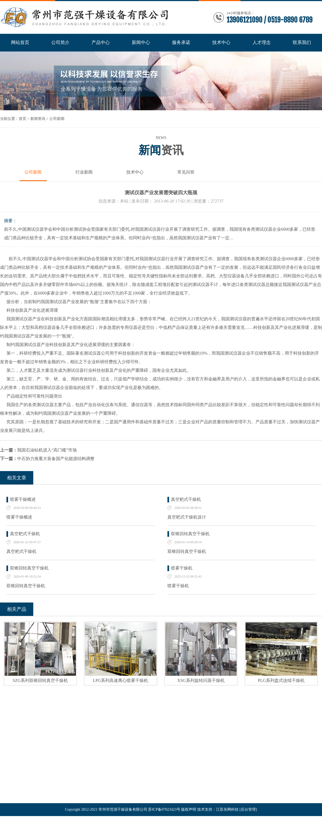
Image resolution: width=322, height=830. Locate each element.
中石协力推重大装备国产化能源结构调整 (55, 458)
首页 (22, 119)
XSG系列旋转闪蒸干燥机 (201, 680)
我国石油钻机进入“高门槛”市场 (47, 450)
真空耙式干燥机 (186, 499)
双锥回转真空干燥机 (190, 533)
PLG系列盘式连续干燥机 (281, 680)
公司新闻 (56, 119)
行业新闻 (84, 172)
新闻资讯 (37, 119)
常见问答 (186, 172)
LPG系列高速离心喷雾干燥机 (120, 680)
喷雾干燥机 (181, 568)
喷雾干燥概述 (23, 499)
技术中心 (135, 172)
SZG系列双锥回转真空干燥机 (40, 680)
